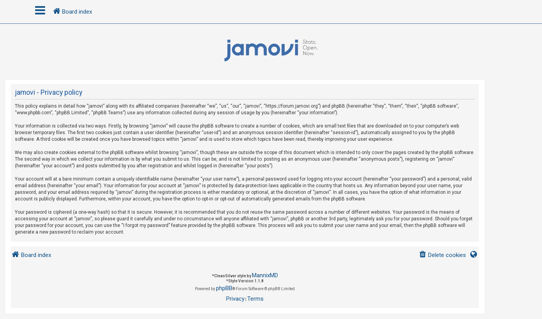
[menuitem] (442, 255)
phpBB (224, 288)
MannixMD (265, 275)
